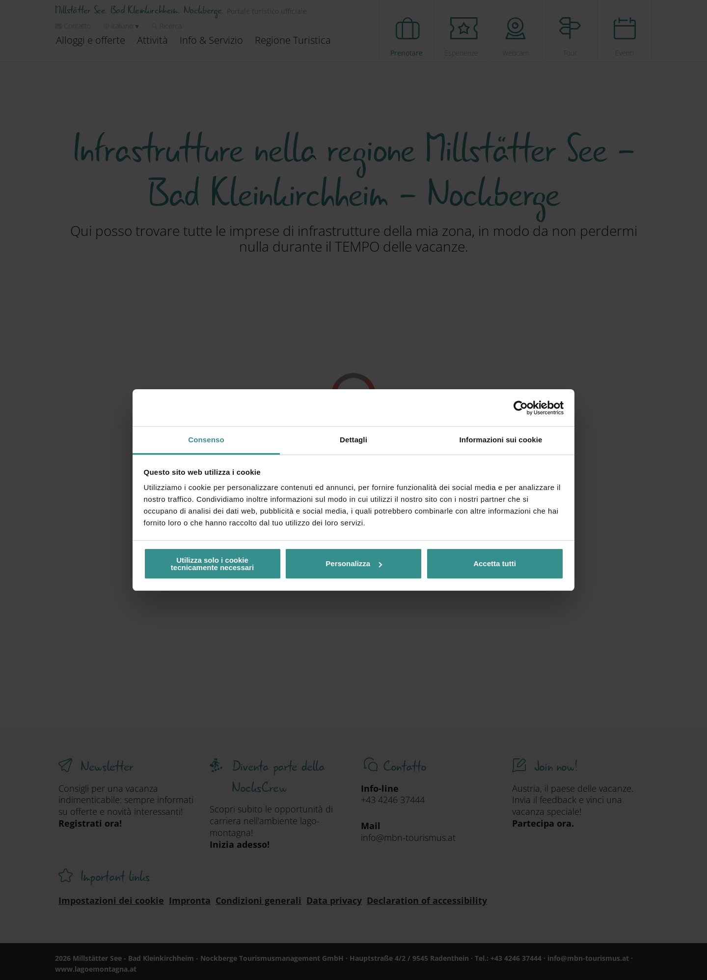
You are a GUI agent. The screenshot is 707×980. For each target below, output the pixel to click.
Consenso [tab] (206, 439)
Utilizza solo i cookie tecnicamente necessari (212, 564)
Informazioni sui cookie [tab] (501, 439)
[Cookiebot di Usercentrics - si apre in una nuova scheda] (521, 408)
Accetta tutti (494, 563)
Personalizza (354, 563)
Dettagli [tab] (353, 439)
